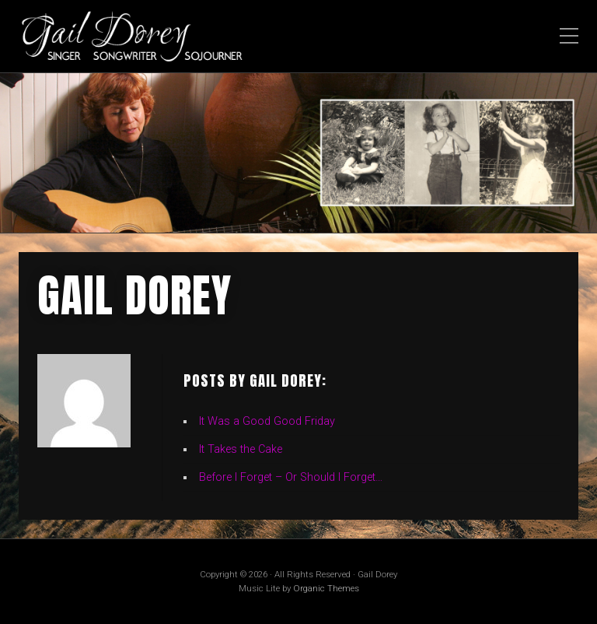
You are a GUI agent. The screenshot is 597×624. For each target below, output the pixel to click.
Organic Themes (326, 588)
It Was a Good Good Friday (267, 421)
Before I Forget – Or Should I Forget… (290, 477)
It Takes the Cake (240, 449)
